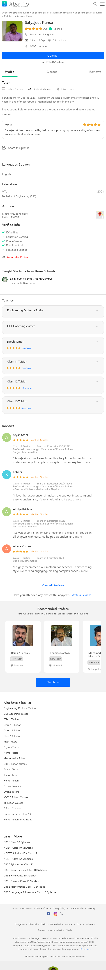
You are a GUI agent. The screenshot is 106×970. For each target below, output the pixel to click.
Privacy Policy (59, 908)
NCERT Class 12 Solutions (18, 859)
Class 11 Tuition (22, 483)
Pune (79, 924)
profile (9, 72)
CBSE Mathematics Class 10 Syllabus (24, 886)
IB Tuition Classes (13, 803)
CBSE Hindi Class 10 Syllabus (20, 875)
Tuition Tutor (11, 775)
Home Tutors (11, 753)
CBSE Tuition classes (15, 764)
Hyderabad (55, 924)
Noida (69, 930)
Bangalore (20, 924)
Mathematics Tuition (15, 758)
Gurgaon (42, 930)
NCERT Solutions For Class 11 (20, 853)
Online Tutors (11, 791)
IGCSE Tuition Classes (16, 797)
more (87, 462)
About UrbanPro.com (22, 908)
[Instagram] (55, 915)
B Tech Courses (12, 808)
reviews (95, 72)
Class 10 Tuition (22, 521)
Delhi (43, 924)
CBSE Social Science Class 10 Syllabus (25, 870)
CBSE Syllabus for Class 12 (19, 864)
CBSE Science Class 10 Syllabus (21, 881)
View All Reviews (53, 585)
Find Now (53, 682)
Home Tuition (11, 780)
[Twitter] (61, 914)
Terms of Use (42, 908)
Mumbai (68, 924)
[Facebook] (48, 914)
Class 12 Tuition (22, 446)
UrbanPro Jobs (77, 908)
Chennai (33, 924)
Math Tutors (10, 741)
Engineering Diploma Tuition (20, 708)
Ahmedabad (56, 930)
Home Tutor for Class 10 (17, 814)
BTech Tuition (11, 719)
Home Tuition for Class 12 (18, 819)
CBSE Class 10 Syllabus (17, 842)
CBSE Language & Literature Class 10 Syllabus (30, 892)
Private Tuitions (12, 786)
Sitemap (91, 908)
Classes (52, 72)
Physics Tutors (11, 747)
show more (33, 134)
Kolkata (89, 924)
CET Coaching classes (16, 714)
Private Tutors (11, 769)
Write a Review (81, 595)
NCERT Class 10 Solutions (18, 848)
